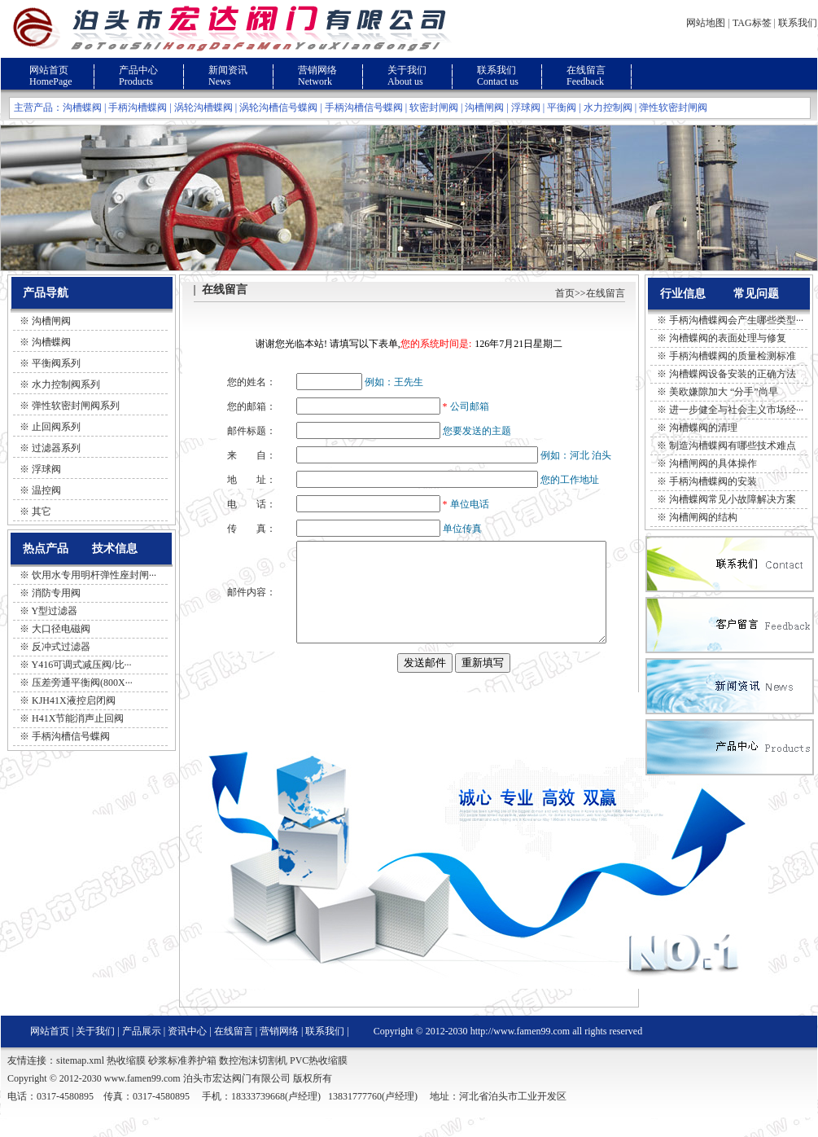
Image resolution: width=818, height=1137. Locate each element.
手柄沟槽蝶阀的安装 (713, 481)
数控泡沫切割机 (253, 1080)
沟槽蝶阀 (82, 107)
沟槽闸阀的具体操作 (713, 463)
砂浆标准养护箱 (182, 1080)
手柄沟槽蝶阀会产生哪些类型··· (736, 320)
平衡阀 (561, 107)
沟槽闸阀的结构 (703, 517)
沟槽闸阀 (484, 107)
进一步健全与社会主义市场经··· (736, 409)
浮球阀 (525, 107)
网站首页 (48, 70)
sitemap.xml (80, 1080)
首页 (565, 293)
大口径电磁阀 (61, 628)
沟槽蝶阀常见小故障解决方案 (732, 499)
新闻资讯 (227, 70)
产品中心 (138, 70)
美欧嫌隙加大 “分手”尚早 (723, 391)
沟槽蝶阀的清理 (703, 427)
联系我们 (797, 23)
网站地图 (705, 23)
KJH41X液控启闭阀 (74, 700)
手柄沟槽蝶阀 (137, 107)
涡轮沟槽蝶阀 (203, 107)
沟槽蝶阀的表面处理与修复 (727, 338)
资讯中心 (187, 1050)
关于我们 (406, 70)
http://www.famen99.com (520, 1050)
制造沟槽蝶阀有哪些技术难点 (732, 445)
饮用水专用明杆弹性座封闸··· (94, 575)
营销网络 (317, 70)
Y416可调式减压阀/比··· (82, 664)
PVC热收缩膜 (319, 1080)
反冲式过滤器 (61, 646)
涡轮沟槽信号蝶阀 (278, 107)
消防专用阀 (56, 593)
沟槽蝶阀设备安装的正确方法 (732, 374)
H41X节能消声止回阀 (78, 718)
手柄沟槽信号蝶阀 (364, 107)
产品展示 (141, 1050)
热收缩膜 (126, 1080)
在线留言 (586, 70)
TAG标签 (752, 23)
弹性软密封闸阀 (673, 107)
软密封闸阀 (433, 107)
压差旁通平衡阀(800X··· (82, 682)
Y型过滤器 (55, 611)
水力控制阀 (608, 107)
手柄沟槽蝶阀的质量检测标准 (732, 356)
